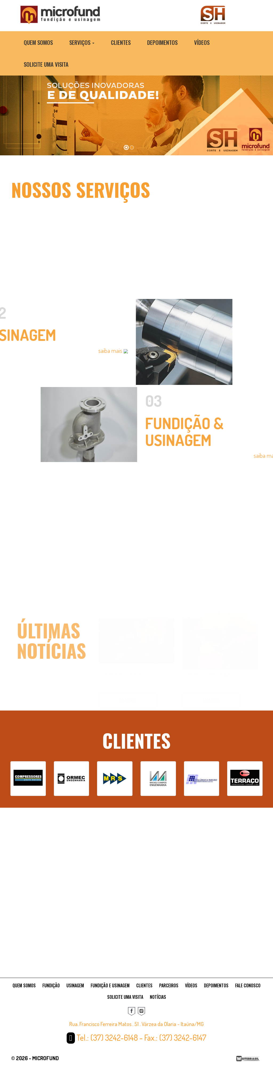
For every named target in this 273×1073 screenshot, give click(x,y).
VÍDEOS (191, 985)
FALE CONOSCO (247, 985)
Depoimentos (162, 42)
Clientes (121, 42)
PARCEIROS (168, 985)
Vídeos (202, 42)
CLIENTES (144, 985)
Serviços (81, 42)
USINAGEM (75, 985)
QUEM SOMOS (24, 985)
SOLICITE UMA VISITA (125, 997)
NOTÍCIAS (158, 997)
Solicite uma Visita (46, 64)
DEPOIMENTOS (216, 985)
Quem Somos (38, 42)
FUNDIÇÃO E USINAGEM (110, 985)
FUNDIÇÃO (51, 985)
